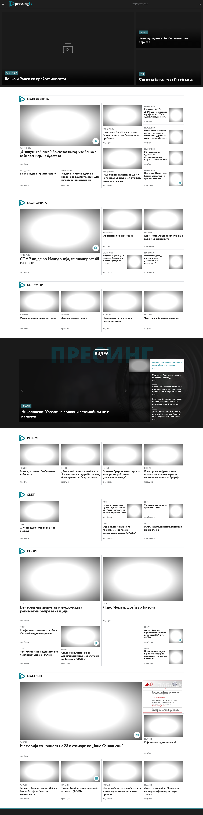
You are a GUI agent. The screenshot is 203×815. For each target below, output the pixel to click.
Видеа (101, 353)
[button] (22, 390)
